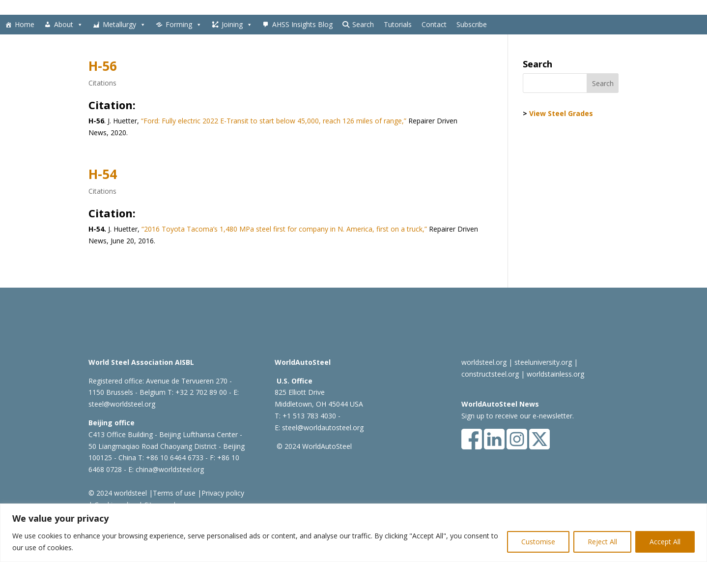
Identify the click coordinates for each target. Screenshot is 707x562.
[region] (353, 532)
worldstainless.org (555, 374)
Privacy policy (222, 493)
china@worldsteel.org (170, 469)
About (68, 24)
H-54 (102, 174)
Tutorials (398, 24)
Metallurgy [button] (124, 24)
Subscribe (471, 24)
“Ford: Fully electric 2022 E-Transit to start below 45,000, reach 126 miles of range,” (273, 120)
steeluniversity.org (543, 362)
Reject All (602, 541)
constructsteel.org (490, 374)
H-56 (102, 66)
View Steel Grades (561, 113)
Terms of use (174, 493)
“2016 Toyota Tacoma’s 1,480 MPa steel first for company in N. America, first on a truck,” (283, 229)
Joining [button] (237, 24)
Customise (538, 541)
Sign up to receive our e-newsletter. (517, 415)
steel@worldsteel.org (121, 404)
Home (24, 24)
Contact (434, 24)
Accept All (665, 541)
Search (363, 24)
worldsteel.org (484, 362)
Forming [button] (184, 24)
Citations (102, 83)
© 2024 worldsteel (117, 493)
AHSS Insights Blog (302, 24)
